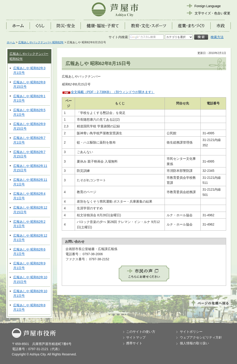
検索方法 (217, 37)
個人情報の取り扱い (194, 343)
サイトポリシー (191, 331)
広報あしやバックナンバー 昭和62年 (41, 42)
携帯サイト (134, 343)
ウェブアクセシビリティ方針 (201, 337)
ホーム (11, 42)
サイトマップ (136, 337)
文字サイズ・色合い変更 (212, 13)
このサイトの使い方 (140, 331)
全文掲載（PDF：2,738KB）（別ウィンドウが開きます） (113, 92)
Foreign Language (207, 6)
